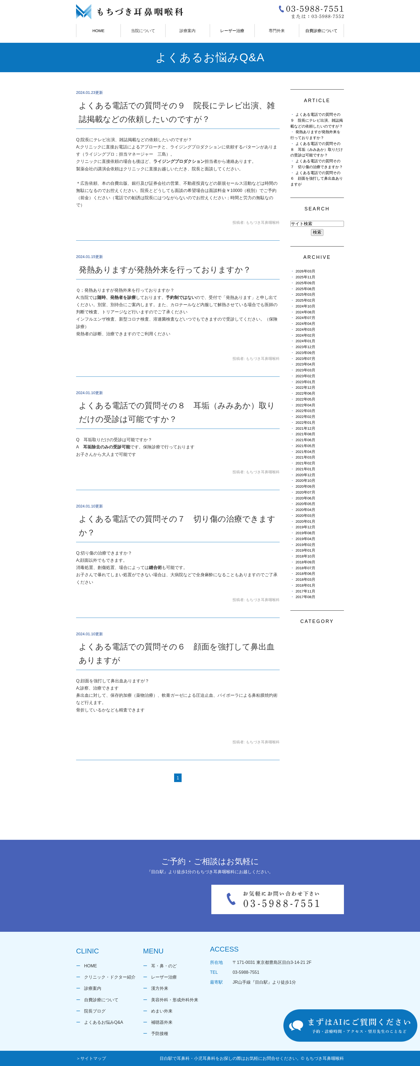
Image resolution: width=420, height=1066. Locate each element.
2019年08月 (305, 533)
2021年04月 (305, 452)
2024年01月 (305, 341)
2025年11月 (305, 277)
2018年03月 (305, 580)
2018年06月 (305, 574)
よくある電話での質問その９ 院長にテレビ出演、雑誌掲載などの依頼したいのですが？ (316, 120)
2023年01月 (305, 382)
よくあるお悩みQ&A (103, 1022)
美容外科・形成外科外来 (174, 1000)
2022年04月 (305, 405)
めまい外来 (161, 1011)
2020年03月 (305, 516)
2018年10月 (305, 556)
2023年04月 (305, 364)
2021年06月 (305, 440)
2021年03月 (305, 457)
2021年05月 (305, 446)
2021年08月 (305, 434)
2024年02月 (305, 335)
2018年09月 (305, 562)
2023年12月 (305, 347)
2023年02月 (305, 376)
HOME (98, 30)
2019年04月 (305, 539)
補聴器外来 (161, 1022)
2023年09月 (305, 353)
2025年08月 (305, 289)
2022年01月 (305, 423)
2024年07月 (305, 318)
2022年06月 (305, 393)
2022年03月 (305, 411)
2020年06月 (305, 498)
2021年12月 (305, 428)
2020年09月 (305, 486)
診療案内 (92, 988)
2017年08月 (305, 597)
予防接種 (159, 1033)
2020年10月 (305, 481)
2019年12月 (305, 527)
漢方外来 (159, 988)
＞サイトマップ (91, 1058)
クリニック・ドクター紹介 (110, 977)
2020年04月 (305, 510)
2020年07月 (305, 492)
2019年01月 (305, 550)
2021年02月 (305, 463)
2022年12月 (305, 388)
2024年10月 (305, 306)
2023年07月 (305, 359)
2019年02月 (305, 545)
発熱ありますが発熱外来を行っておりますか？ (165, 269)
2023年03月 (305, 370)
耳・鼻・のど (164, 966)
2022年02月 (305, 417)
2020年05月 (305, 504)
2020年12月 (305, 475)
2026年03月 (305, 271)
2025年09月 (305, 283)
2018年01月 (305, 585)
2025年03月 (305, 295)
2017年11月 (305, 591)
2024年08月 (305, 312)
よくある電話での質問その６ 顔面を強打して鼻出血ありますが (316, 179)
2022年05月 (305, 399)
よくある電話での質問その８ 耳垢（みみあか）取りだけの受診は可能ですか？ (316, 149)
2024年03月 (305, 330)
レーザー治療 (232, 30)
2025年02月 (305, 300)
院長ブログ (95, 1011)
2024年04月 (305, 324)
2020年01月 (305, 521)
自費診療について (321, 30)
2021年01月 (305, 469)
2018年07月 (305, 568)
